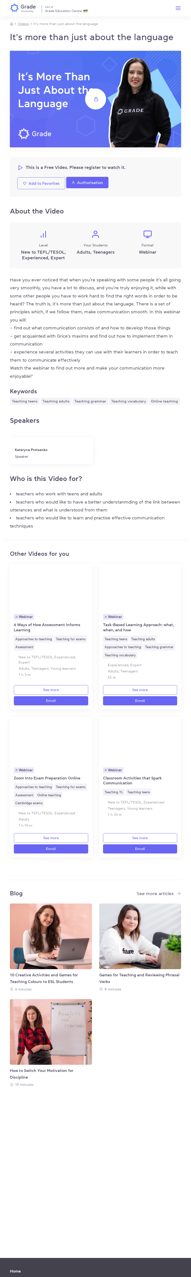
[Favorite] (86, 568)
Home (15, 1271)
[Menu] (178, 8)
